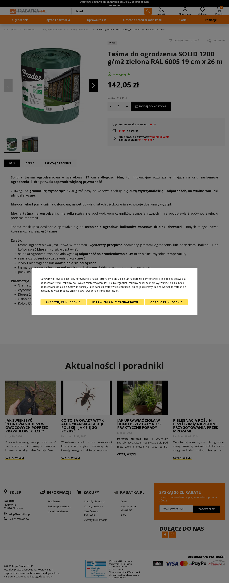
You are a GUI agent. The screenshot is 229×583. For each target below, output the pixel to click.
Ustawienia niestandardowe (115, 302)
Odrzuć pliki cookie (166, 302)
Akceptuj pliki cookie (63, 302)
